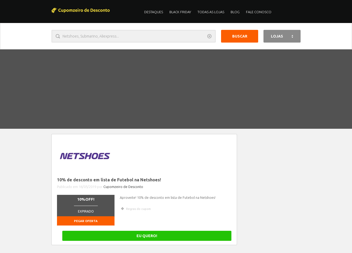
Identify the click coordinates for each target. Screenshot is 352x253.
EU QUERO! (213, 236)
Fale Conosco (258, 12)
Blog (235, 12)
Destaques (153, 12)
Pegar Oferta (86, 221)
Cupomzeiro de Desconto (123, 186)
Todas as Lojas (210, 12)
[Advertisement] (176, 89)
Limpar (209, 36)
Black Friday (180, 12)
